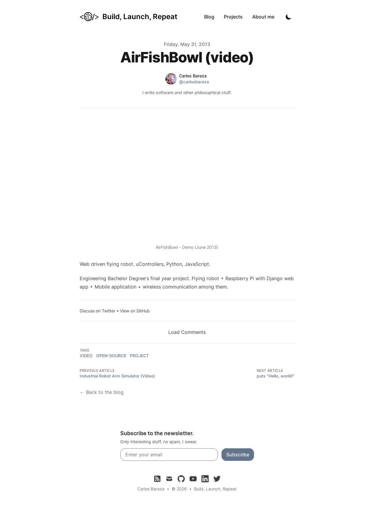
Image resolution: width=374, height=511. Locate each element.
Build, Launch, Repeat (215, 488)
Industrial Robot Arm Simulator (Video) (117, 375)
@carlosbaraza (194, 81)
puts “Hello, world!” (276, 375)
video (86, 355)
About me (263, 17)
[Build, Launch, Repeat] (128, 16)
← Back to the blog (102, 392)
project (139, 355)
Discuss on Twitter (97, 310)
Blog (209, 17)
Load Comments (187, 332)
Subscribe (237, 455)
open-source (111, 355)
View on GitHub (135, 310)
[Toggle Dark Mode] (288, 17)
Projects (233, 17)
